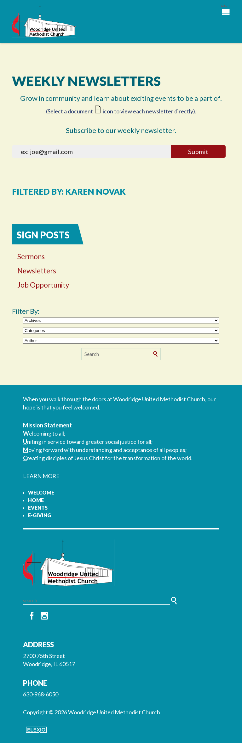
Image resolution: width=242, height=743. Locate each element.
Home (36, 500)
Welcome (41, 492)
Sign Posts (43, 234)
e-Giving (39, 515)
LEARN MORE (41, 475)
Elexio (36, 730)
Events (38, 508)
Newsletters (36, 270)
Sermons (31, 256)
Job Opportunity (43, 285)
